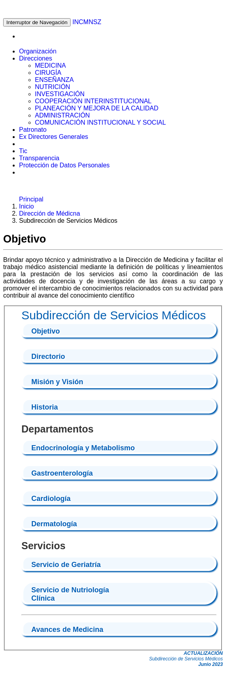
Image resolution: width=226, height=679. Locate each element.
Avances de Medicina (67, 629)
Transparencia (39, 158)
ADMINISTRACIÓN (62, 115)
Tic (23, 151)
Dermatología (54, 524)
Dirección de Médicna (49, 213)
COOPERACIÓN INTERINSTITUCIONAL (93, 101)
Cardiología (51, 499)
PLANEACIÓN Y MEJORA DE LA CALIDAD (97, 108)
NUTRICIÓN (52, 86)
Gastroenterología (62, 473)
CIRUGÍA (48, 72)
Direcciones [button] (35, 58)
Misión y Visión (57, 382)
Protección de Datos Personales (64, 165)
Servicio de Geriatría (66, 565)
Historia (44, 407)
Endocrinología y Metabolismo (83, 448)
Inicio (26, 206)
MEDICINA (50, 65)
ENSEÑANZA (54, 79)
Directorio (48, 356)
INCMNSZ (87, 22)
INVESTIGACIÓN (59, 94)
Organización (37, 51)
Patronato (32, 129)
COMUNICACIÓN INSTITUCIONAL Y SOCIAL (100, 122)
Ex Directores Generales (53, 136)
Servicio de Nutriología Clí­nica (70, 594)
